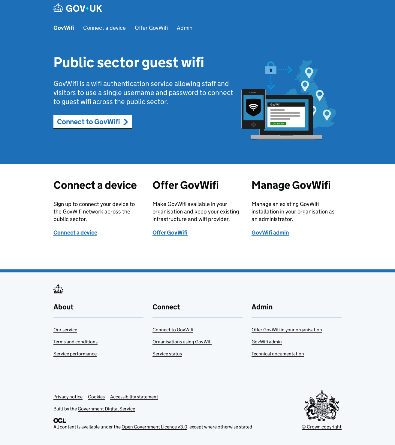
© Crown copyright (322, 427)
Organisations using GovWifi (182, 342)
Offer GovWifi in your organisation (287, 330)
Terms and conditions (75, 342)
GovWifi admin (270, 232)
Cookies (96, 397)
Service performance (75, 354)
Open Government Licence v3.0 (154, 427)
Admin (184, 27)
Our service (65, 330)
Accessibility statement (134, 397)
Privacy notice (68, 397)
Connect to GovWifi (172, 330)
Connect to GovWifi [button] (92, 121)
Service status (167, 354)
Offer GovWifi (151, 27)
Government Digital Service (106, 409)
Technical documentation (278, 354)
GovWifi (63, 27)
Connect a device (104, 27)
